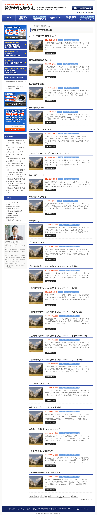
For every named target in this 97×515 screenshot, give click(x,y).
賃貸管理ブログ (11, 218)
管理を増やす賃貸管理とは (71, 40)
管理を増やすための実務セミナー (16, 86)
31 (66, 496)
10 (46, 496)
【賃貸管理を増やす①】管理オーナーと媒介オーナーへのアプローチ (15, 165)
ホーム (31, 26)
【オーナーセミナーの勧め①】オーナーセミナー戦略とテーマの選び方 (15, 154)
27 (54, 496)
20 (49, 496)
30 (63, 496)
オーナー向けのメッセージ (14, 202)
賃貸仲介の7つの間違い (13, 88)
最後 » (75, 496)
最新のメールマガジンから (14, 204)
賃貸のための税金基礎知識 (14, 211)
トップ (60, 40)
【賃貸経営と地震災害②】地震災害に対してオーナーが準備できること (15, 190)
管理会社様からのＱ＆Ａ (13, 209)
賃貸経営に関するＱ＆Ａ (13, 220)
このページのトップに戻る (86, 499)
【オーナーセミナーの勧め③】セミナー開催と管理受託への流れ (15, 143)
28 (57, 496)
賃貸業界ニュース (11, 213)
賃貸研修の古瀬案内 (12, 215)
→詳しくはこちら (20, 123)
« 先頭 (37, 496)
